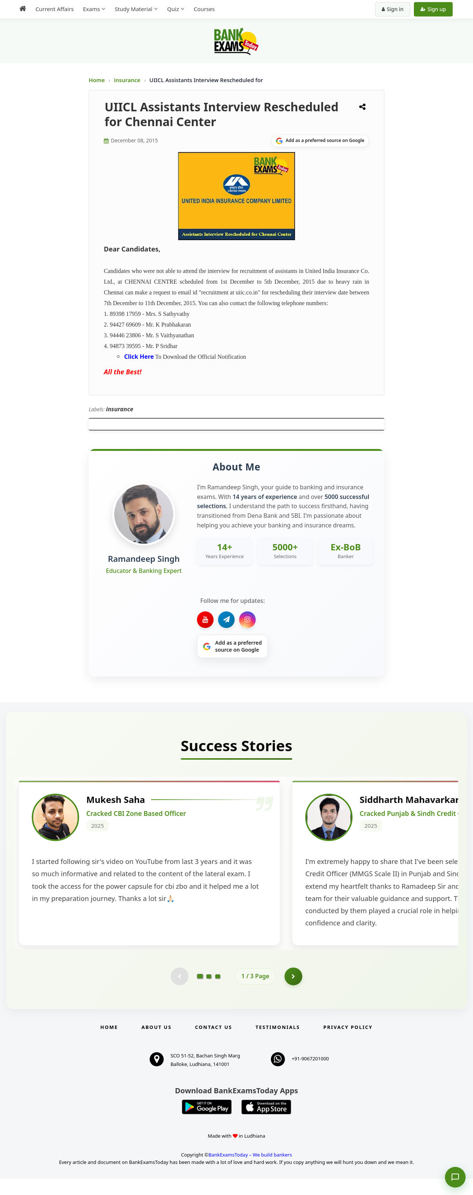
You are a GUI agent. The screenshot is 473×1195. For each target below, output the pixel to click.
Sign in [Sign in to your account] (393, 9)
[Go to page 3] (217, 992)
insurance (128, 80)
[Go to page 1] (200, 992)
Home (97, 80)
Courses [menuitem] (204, 9)
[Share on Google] (320, 141)
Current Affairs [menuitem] (54, 9)
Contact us (213, 1043)
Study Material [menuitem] (133, 9)
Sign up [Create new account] (433, 9)
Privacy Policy (347, 1043)
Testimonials (278, 1043)
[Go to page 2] (208, 992)
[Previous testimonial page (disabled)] (179, 992)
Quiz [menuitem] (173, 9)
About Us (157, 1043)
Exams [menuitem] (91, 9)
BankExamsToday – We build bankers (250, 1171)
